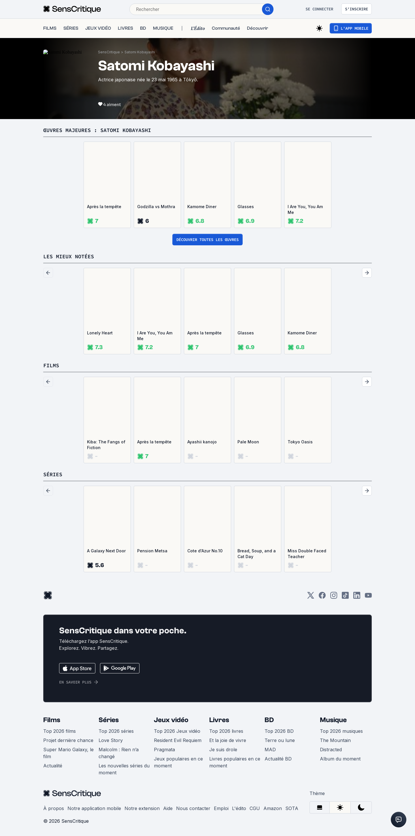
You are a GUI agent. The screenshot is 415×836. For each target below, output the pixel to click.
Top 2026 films (59, 731)
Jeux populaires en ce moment (178, 762)
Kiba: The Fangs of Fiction (106, 444)
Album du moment (340, 759)
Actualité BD (278, 759)
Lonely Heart (100, 332)
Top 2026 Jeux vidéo (177, 731)
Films (51, 720)
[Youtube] (368, 597)
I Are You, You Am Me (305, 209)
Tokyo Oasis (300, 441)
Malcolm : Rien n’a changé (119, 753)
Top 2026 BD (279, 731)
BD (269, 720)
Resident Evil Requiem (177, 740)
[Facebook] (322, 597)
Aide (168, 808)
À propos (53, 808)
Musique (333, 720)
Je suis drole (223, 749)
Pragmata (164, 749)
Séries (109, 720)
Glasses (245, 206)
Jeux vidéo (171, 720)
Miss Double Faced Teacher (307, 553)
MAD (270, 749)
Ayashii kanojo (202, 441)
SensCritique (109, 52)
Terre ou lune (280, 740)
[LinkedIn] (356, 597)
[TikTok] (345, 597)
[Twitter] (310, 597)
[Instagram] (333, 597)
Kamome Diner (201, 206)
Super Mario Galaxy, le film (68, 753)
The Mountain (335, 740)
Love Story (111, 740)
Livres (219, 720)
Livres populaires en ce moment (234, 762)
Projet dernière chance (68, 740)
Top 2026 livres (226, 731)
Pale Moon (248, 441)
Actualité (52, 766)
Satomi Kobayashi (139, 52)
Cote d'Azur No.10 (204, 550)
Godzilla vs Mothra (156, 206)
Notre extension (142, 808)
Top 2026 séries (116, 731)
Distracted (331, 749)
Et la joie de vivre (227, 740)
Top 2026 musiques (341, 731)
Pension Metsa (152, 550)
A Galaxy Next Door (106, 550)
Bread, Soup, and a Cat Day (256, 553)
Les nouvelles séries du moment (124, 769)
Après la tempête (104, 206)
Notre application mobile (94, 808)
